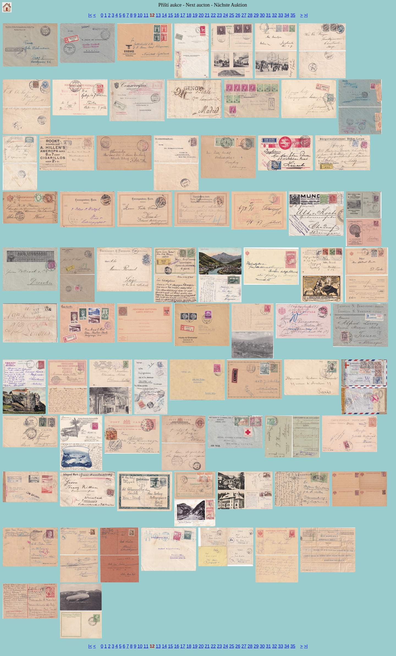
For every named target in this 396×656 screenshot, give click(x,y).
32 (274, 15)
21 (207, 15)
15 (170, 15)
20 (201, 15)
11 (146, 15)
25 (231, 15)
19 (195, 15)
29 (256, 15)
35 (292, 15)
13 (158, 15)
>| (306, 15)
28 (250, 15)
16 (176, 15)
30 (262, 15)
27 (243, 15)
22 (213, 15)
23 (219, 15)
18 (188, 15)
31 (268, 15)
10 (140, 15)
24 (225, 15)
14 (164, 15)
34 (286, 15)
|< (90, 15)
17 (182, 15)
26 (237, 15)
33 (280, 15)
